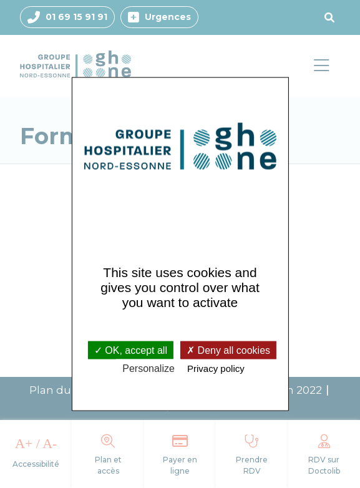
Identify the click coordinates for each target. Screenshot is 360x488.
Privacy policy (216, 368)
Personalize (148, 368)
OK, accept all (130, 349)
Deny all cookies (228, 349)
